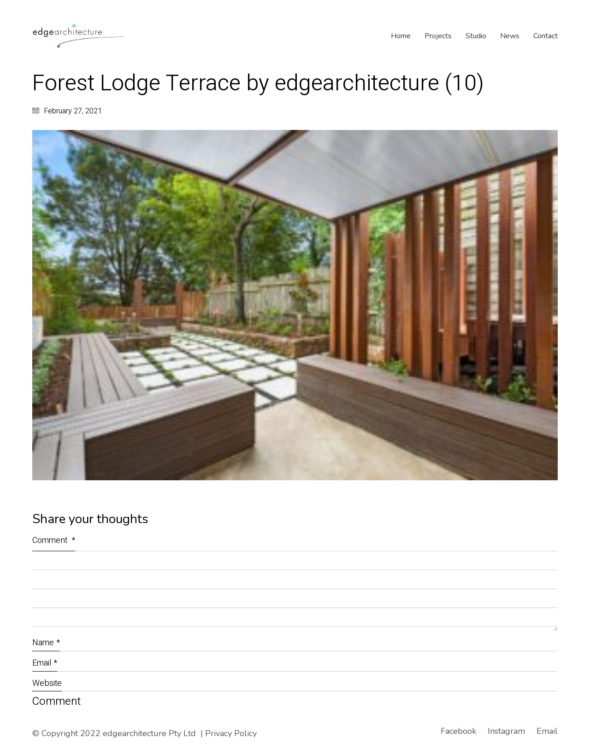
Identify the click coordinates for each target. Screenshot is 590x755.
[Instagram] (506, 731)
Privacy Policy (231, 733)
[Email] (547, 731)
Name (46, 643)
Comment (53, 540)
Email (44, 663)
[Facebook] (458, 731)
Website (47, 683)
